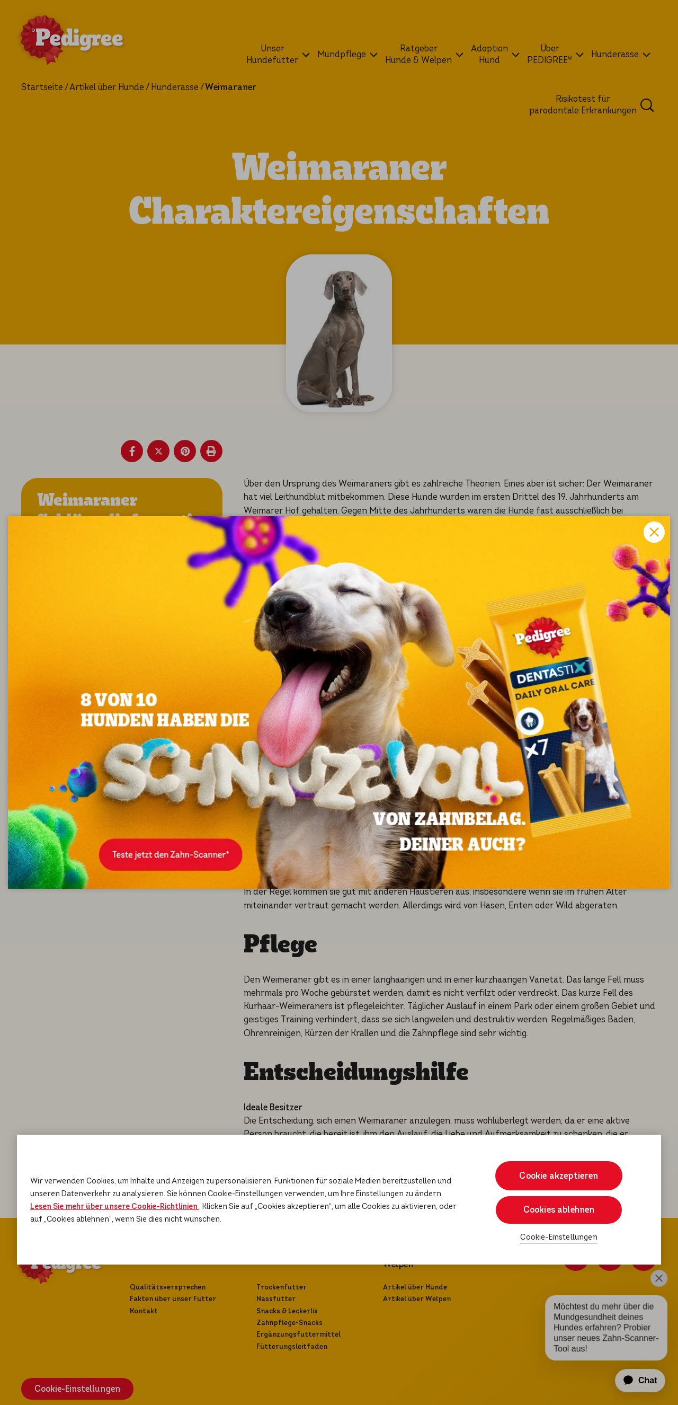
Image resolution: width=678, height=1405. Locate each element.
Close (654, 532)
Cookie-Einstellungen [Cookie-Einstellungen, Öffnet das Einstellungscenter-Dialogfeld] (558, 1237)
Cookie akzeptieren (558, 1176)
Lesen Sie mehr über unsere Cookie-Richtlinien (114, 1206)
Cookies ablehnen (559, 1210)
